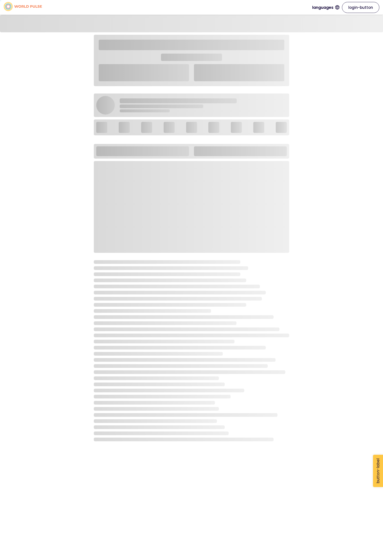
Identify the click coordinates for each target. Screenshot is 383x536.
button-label (378, 470)
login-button (360, 7)
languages (326, 7)
